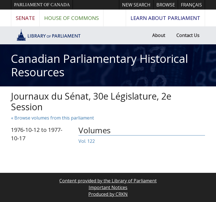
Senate (25, 17)
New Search (136, 5)
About (158, 35)
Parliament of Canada (42, 4)
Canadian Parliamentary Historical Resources (99, 65)
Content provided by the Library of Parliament (108, 181)
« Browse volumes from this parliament (52, 118)
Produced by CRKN (108, 194)
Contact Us (187, 35)
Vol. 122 (86, 141)
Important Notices (108, 187)
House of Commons (71, 17)
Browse (165, 5)
